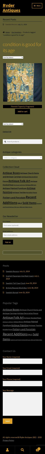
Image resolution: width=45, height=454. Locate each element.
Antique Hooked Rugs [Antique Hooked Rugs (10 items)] (32, 318)
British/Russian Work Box (16, 288)
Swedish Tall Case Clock (15, 283)
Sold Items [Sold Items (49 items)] (29, 203)
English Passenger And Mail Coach (20, 276)
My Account (7, 450)
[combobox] (22, 157)
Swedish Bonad (12, 292)
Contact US (7, 132)
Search (22, 450)
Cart (35, 448)
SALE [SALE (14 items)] (20, 203)
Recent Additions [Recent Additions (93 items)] (15, 334)
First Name (6, 221)
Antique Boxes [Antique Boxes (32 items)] (11, 173)
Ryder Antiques (11, 7)
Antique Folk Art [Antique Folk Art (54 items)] (19, 181)
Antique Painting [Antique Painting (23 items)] (20, 325)
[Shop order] (13, 57)
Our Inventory (16, 32)
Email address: (8, 231)
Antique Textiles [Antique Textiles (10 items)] (19, 192)
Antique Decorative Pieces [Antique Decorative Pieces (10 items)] (27, 313)
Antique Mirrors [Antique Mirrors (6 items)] (30, 185)
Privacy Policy (8, 440)
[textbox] (22, 157)
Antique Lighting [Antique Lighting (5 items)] (19, 185)
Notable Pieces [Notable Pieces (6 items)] (31, 193)
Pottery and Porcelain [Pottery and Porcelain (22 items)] (14, 197)
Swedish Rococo (11, 24)
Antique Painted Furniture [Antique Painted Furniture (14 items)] (14, 188)
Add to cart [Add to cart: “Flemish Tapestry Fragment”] (22, 111)
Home (8, 32)
